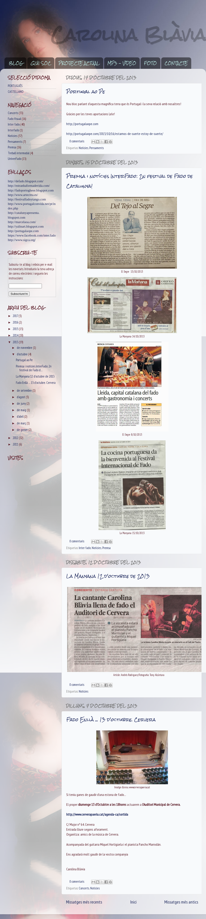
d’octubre (22, 354)
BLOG (16, 63)
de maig (22, 410)
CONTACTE (176, 63)
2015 (16, 329)
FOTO (150, 63)
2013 (16, 342)
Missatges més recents (84, 902)
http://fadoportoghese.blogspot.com (31, 190)
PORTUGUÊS (15, 86)
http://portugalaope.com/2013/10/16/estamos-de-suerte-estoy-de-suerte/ (114, 133)
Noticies (83, 148)
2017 (16, 316)
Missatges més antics (181, 902)
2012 (16, 438)
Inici (133, 902)
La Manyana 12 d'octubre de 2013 (108, 576)
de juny (21, 403)
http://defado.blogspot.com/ (25, 181)
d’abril (20, 416)
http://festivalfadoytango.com (27, 199)
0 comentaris (76, 141)
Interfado (13, 130)
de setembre (24, 390)
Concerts (84, 888)
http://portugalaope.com (82, 124)
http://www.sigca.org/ (22, 240)
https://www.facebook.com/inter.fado (32, 235)
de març (22, 423)
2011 (16, 444)
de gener (22, 430)
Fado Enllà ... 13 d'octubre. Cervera (111, 719)
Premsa (106, 548)
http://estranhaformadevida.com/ (29, 185)
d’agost (21, 397)
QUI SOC (41, 63)
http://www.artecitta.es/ (23, 195)
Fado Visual (14, 119)
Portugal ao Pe (85, 91)
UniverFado (14, 158)
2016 (16, 322)
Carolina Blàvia (128, 34)
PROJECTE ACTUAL (79, 63)
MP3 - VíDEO (121, 63)
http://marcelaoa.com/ (22, 222)
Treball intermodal (18, 153)
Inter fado (85, 548)
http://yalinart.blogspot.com (26, 226)
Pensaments (96, 148)
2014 (16, 335)
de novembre (25, 347)
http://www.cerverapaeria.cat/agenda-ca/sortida (97, 814)
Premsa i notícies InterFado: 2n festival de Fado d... (34, 368)
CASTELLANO (16, 91)
